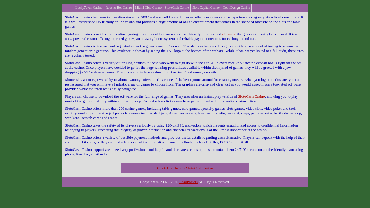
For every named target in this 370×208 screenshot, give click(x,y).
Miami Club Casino (148, 8)
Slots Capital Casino (206, 8)
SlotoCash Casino (177, 8)
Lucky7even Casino (88, 8)
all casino (229, 34)
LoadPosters (188, 182)
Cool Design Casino (236, 8)
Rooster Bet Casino (119, 8)
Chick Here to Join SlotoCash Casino (185, 168)
